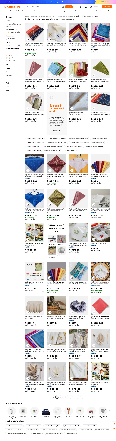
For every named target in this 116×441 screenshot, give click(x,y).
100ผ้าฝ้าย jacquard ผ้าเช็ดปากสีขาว (35, 142)
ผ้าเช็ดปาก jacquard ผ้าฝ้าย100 (94, 146)
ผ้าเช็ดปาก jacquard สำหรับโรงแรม (78, 138)
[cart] (86, 7)
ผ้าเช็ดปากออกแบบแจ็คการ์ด (33, 150)
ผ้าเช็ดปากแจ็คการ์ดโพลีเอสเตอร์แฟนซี (16, 433)
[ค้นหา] (69, 6)
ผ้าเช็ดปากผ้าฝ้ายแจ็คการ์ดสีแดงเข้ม (79, 142)
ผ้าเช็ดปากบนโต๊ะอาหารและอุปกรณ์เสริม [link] (87, 16)
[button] (63, 7)
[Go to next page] (81, 397)
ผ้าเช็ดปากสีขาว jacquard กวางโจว (57, 142)
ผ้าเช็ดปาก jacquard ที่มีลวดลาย (14, 430)
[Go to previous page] (53, 397)
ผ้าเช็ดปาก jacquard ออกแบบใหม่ (34, 138)
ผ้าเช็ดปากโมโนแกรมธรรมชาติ (49, 430)
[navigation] (13, 206)
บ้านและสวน (34, 16)
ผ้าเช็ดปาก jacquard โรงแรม (99, 138)
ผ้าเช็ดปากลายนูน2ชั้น (71, 433)
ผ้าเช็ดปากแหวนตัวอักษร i (36, 433)
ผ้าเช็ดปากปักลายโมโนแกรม (68, 430)
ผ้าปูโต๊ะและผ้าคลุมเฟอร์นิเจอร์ (64, 16)
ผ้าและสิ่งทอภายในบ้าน (47, 16)
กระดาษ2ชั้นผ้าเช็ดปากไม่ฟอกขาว (74, 146)
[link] (113, 424)
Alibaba (27, 16)
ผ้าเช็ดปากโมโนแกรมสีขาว (33, 146)
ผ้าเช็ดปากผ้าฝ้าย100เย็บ (70, 150)
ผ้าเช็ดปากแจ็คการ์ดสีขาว (90, 426)
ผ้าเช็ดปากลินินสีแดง (98, 142)
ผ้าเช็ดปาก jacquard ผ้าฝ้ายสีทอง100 (56, 138)
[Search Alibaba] (42, 7)
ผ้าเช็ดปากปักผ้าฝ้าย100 (85, 430)
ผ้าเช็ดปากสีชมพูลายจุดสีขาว (52, 150)
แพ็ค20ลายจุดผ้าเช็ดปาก (102, 430)
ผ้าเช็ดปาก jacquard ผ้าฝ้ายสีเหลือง (53, 146)
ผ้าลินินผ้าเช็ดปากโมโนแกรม (53, 433)
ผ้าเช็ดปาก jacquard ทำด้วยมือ (71, 426)
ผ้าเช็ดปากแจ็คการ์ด (31, 430)
